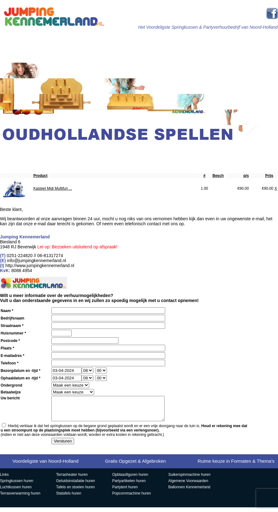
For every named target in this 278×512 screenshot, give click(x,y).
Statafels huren (68, 498)
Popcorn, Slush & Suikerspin (67, 151)
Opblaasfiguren (22, 151)
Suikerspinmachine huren (189, 479)
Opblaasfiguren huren (130, 479)
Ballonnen (159, 151)
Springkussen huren (16, 485)
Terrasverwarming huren (20, 498)
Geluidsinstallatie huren (75, 485)
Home (31, 39)
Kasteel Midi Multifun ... (52, 188)
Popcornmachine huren (131, 498)
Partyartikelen (253, 39)
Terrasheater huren (72, 479)
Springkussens (69, 39)
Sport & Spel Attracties (161, 40)
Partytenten (207, 39)
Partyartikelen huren (129, 485)
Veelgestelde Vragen (205, 151)
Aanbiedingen (112, 151)
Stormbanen (116, 39)
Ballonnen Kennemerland (189, 492)
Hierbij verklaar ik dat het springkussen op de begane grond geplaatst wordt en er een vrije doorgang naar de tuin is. (124, 432)
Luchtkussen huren (15, 492)
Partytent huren (125, 492)
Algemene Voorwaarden (188, 485)
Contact (250, 151)
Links (4, 479)
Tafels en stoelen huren (75, 492)
